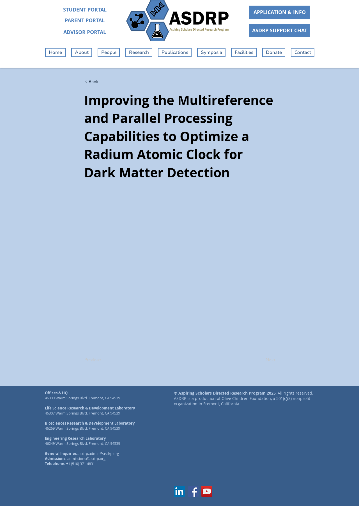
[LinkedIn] (179, 491)
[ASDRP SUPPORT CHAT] (279, 30)
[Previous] (102, 359)
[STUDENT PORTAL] (85, 10)
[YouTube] (206, 491)
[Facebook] (193, 491)
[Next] (261, 359)
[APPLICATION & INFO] (279, 12)
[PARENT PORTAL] (85, 20)
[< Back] (102, 81)
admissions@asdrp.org (86, 458)
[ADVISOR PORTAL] (85, 32)
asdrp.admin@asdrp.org (99, 453)
